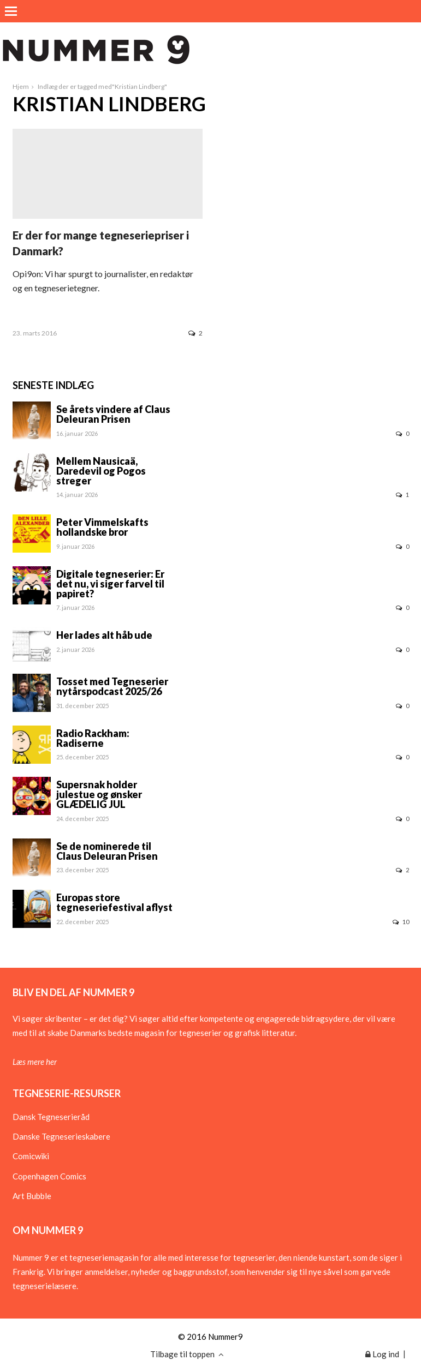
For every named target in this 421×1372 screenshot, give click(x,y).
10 (401, 921)
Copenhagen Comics (49, 1176)
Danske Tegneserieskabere (61, 1136)
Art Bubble (32, 1196)
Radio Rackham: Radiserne (92, 738)
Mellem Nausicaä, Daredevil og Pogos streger (101, 471)
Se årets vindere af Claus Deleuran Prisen (113, 414)
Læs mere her (35, 1062)
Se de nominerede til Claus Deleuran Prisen (107, 851)
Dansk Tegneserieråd (51, 1117)
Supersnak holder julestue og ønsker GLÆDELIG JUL (99, 794)
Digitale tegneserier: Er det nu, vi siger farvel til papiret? (110, 583)
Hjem (21, 86)
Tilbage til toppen (187, 1354)
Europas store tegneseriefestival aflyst (114, 902)
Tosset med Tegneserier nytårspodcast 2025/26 (112, 686)
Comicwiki (31, 1156)
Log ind (382, 1354)
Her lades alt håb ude (104, 635)
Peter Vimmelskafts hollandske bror (102, 527)
